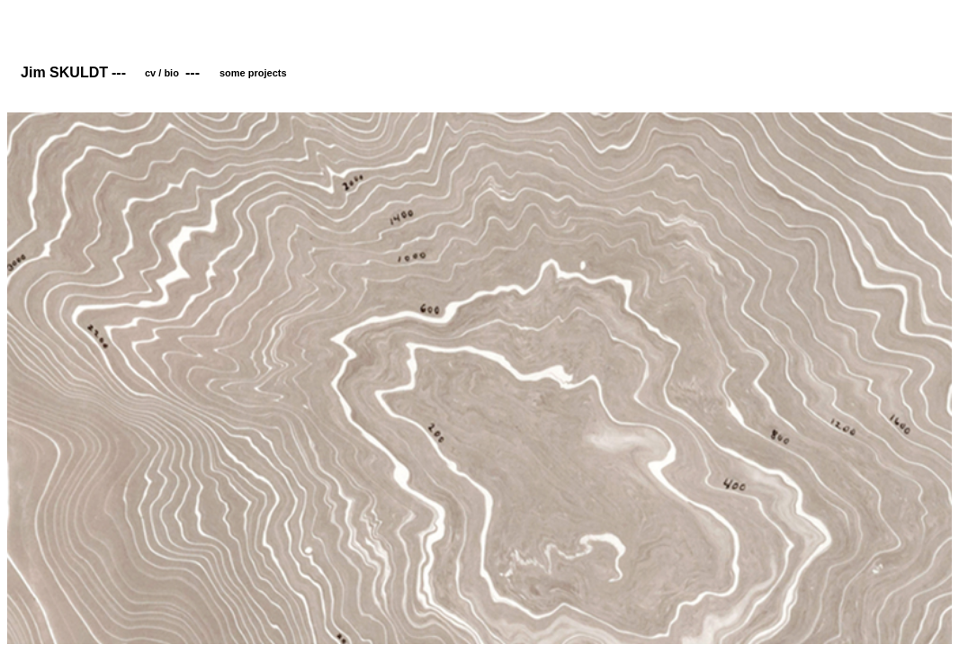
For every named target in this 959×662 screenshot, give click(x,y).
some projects (253, 72)
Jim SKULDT (64, 72)
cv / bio (162, 72)
